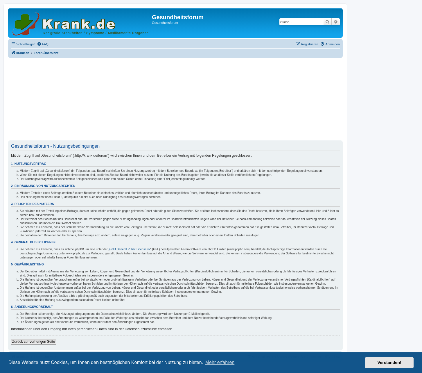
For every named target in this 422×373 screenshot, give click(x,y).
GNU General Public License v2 (129, 249)
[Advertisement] (175, 99)
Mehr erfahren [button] (220, 362)
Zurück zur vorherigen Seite (33, 342)
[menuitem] (43, 44)
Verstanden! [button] (389, 362)
